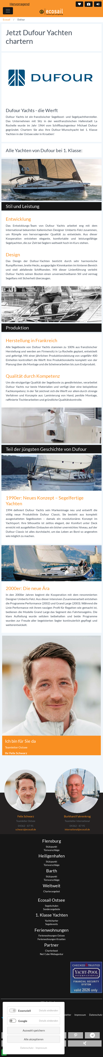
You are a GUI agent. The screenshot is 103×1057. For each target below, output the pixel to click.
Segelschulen (51, 905)
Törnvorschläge (51, 850)
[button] (75, 1035)
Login (97, 4)
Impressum (80, 1014)
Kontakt (88, 4)
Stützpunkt (51, 846)
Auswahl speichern (34, 1030)
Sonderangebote (51, 909)
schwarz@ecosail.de (25, 829)
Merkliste (79, 4)
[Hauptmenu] (8, 10)
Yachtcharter (51, 920)
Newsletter (65, 1014)
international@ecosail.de (77, 829)
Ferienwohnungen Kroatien (51, 939)
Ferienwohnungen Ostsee (51, 935)
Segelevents (51, 924)
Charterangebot (51, 891)
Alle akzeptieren (33, 1039)
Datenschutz (95, 1014)
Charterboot (51, 950)
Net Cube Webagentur (51, 954)
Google (22, 1021)
